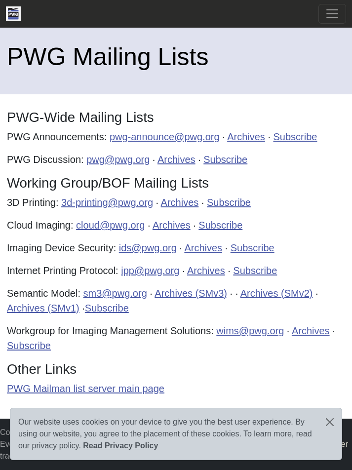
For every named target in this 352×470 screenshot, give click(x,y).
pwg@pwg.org (118, 159)
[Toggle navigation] (332, 14)
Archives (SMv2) (276, 293)
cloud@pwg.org (110, 225)
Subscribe (295, 136)
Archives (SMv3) (191, 293)
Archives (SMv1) (43, 308)
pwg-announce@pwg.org (165, 136)
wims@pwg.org (250, 330)
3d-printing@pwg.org (107, 202)
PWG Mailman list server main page (85, 388)
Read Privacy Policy (120, 445)
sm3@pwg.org (115, 293)
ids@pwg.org (148, 247)
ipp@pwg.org (150, 270)
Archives (246, 136)
